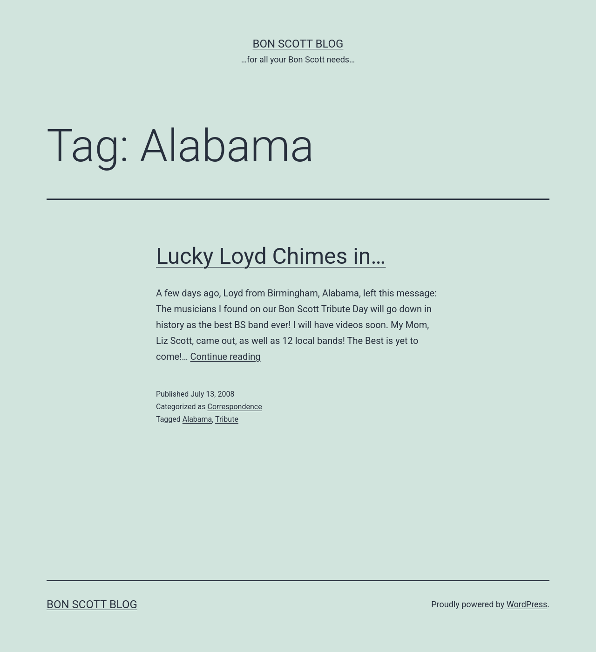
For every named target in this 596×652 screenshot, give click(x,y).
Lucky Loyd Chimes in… (271, 256)
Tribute (226, 419)
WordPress (527, 604)
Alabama (197, 419)
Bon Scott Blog (298, 43)
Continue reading (225, 356)
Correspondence (234, 406)
